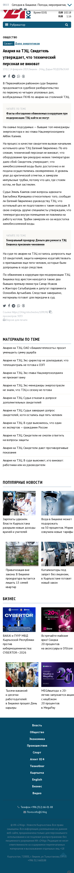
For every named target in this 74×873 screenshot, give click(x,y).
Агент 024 (37, 759)
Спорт (37, 752)
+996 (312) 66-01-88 (42, 807)
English (37, 779)
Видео (37, 793)
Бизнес (37, 786)
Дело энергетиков (27, 43)
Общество (10, 37)
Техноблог (37, 766)
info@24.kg (40, 812)
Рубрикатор (15, 25)
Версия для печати (15, 320)
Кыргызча (37, 772)
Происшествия (37, 745)
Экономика (37, 739)
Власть (37, 725)
